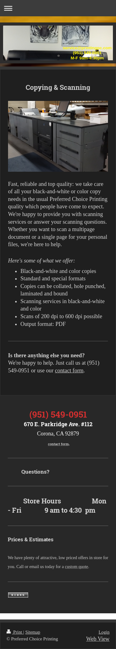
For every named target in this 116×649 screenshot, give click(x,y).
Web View (98, 639)
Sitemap (32, 632)
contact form (69, 370)
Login (104, 632)
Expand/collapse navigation (58, 8)
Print (14, 632)
